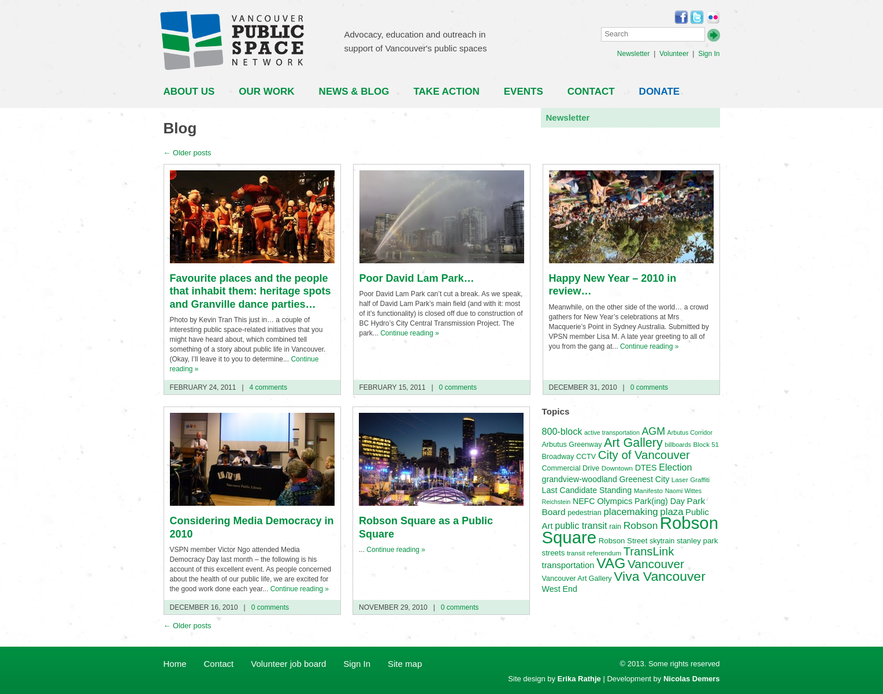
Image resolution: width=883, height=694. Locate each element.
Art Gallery (633, 443)
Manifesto (648, 490)
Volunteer (674, 54)
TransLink (649, 551)
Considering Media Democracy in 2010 (252, 527)
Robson (641, 525)
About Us (189, 91)
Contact (591, 91)
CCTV (586, 457)
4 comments (267, 387)
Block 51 (706, 444)
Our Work (266, 91)
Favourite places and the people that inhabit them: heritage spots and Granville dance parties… (250, 291)
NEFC (584, 501)
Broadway (558, 457)
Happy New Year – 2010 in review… (613, 285)
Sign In (708, 54)
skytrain (662, 541)
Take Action (446, 91)
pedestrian (584, 513)
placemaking (630, 511)
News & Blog (354, 91)
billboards (678, 444)
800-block (562, 431)
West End (559, 589)
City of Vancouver (644, 455)
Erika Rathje (579, 678)
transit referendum (594, 553)
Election (675, 467)
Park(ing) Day (660, 501)
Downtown (617, 468)
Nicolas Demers (691, 678)
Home (175, 664)
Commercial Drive (571, 468)
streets (553, 553)
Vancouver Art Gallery (577, 578)
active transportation (612, 432)
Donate (659, 91)
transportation (568, 565)
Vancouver (656, 563)
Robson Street (623, 540)
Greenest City (644, 479)
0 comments (457, 387)
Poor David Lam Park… (416, 278)
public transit (581, 525)
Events (523, 91)
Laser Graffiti (690, 479)
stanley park (697, 540)
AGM (653, 431)
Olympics (614, 501)
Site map (405, 664)
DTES (646, 467)
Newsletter (633, 54)
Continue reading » (409, 333)
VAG (610, 563)
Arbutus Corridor (690, 432)
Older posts (188, 152)
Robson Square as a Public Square (426, 527)
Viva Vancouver (660, 576)
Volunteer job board (288, 664)
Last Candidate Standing (587, 490)
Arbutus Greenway (572, 445)
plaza (671, 511)
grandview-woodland (579, 479)
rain (615, 527)
